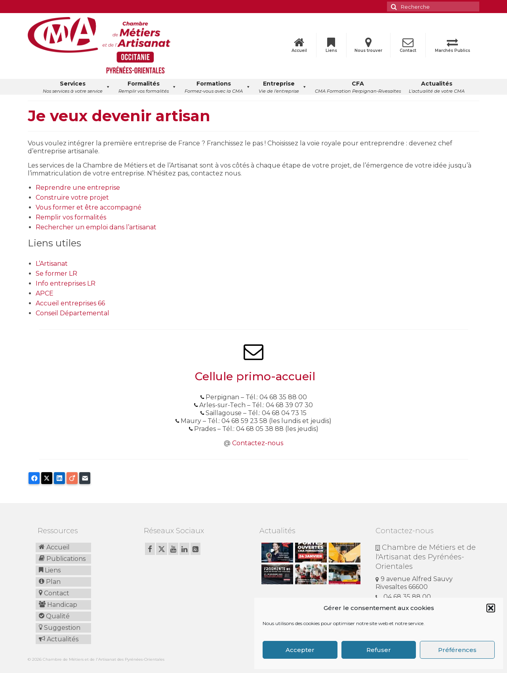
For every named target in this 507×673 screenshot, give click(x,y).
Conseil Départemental (72, 313)
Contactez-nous (257, 443)
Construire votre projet (72, 197)
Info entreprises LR (65, 283)
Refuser (378, 650)
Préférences (457, 650)
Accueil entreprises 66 (70, 303)
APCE (44, 293)
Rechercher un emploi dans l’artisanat (96, 227)
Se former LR (56, 273)
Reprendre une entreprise (78, 187)
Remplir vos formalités (71, 217)
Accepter (300, 650)
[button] (491, 608)
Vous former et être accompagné (88, 207)
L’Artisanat (52, 263)
